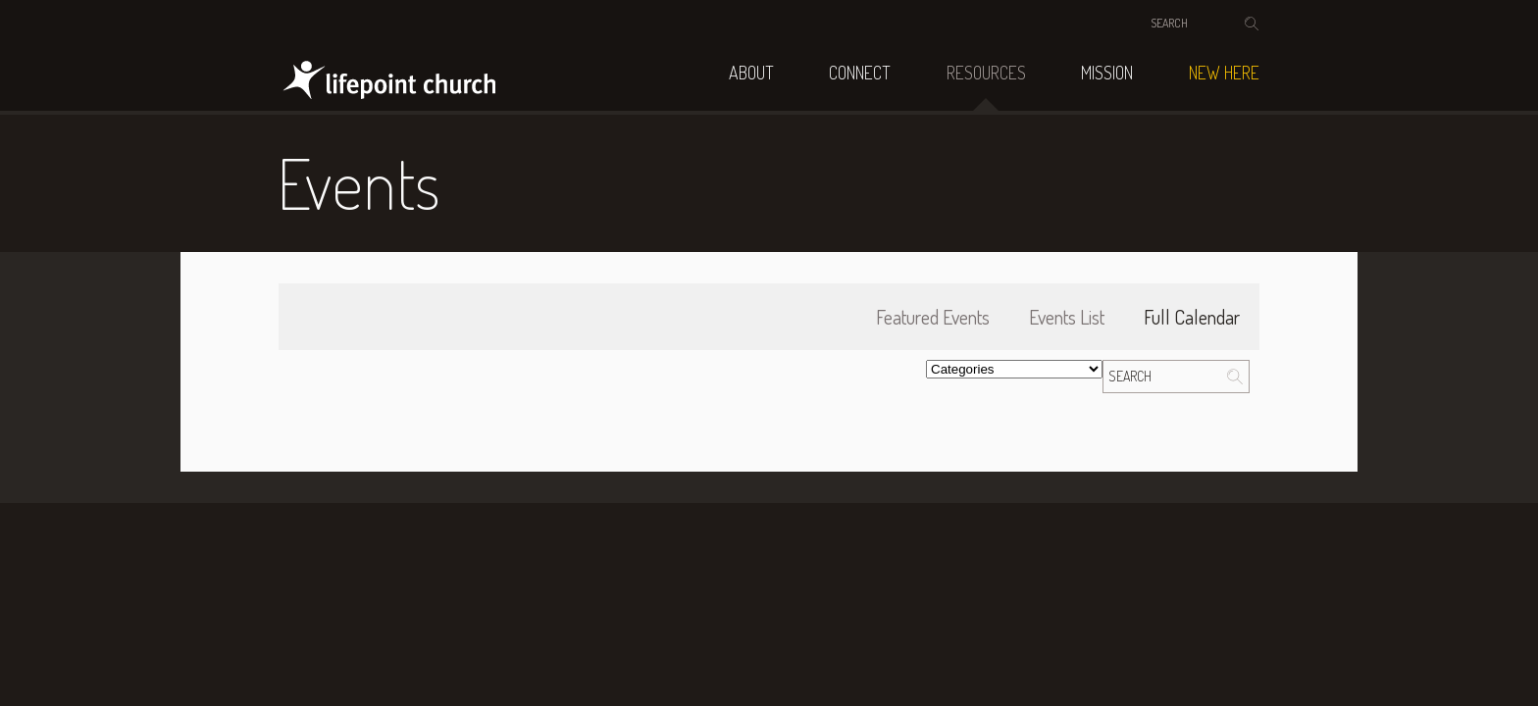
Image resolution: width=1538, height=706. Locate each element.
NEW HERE (1224, 72)
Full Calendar (1192, 316)
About (751, 72)
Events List (1066, 316)
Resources (986, 72)
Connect (860, 72)
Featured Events (933, 316)
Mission (1107, 72)
